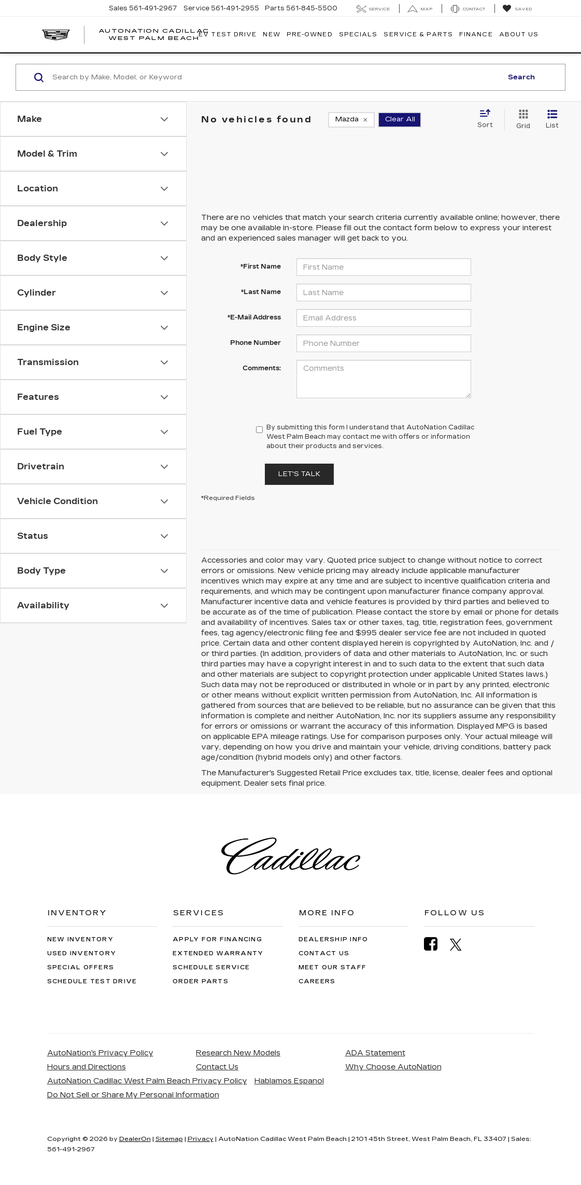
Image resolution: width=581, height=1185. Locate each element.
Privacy (201, 1138)
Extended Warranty (218, 953)
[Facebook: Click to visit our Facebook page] (436, 944)
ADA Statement (375, 1053)
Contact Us (324, 953)
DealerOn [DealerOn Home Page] (135, 1138)
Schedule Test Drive (92, 981)
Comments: (262, 368)
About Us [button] (519, 34)
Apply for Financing (217, 939)
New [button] (271, 34)
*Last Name (261, 292)
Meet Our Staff (333, 967)
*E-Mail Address (254, 317)
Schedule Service (211, 967)
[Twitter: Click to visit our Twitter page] (461, 944)
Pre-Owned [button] (310, 34)
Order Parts (201, 981)
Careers (317, 981)
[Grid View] (521, 120)
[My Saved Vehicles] (517, 8)
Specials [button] (358, 34)
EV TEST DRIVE (228, 34)
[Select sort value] (488, 119)
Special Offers (81, 967)
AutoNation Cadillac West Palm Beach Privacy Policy (147, 1081)
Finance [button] (476, 34)
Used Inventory (82, 953)
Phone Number (255, 342)
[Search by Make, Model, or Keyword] (275, 77)
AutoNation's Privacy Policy (100, 1053)
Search (521, 77)
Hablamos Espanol (289, 1081)
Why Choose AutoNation (393, 1067)
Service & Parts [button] (418, 34)
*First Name (260, 266)
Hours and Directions (86, 1067)
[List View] (552, 120)
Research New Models (238, 1053)
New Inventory (80, 939)
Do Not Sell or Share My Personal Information (133, 1095)
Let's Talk (299, 474)
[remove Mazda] (351, 120)
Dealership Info (334, 939)
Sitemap (169, 1138)
